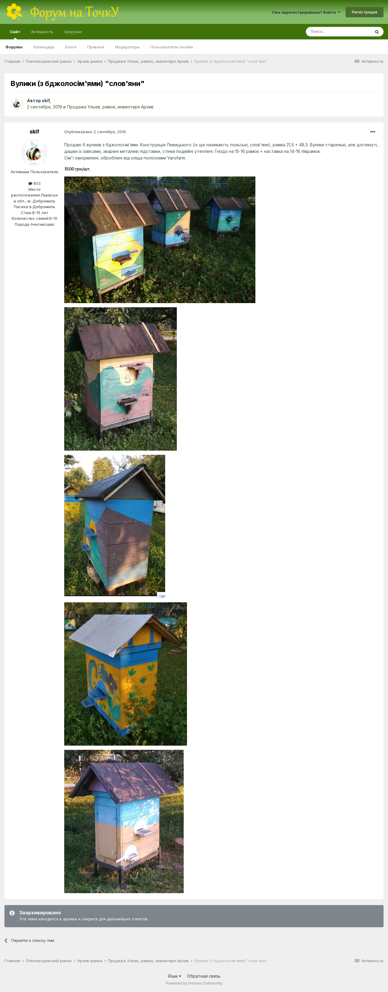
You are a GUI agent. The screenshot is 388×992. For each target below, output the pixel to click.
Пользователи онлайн (171, 46)
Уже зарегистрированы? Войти (306, 12)
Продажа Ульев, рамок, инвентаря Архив (110, 106)
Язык (174, 976)
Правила (95, 46)
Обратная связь (203, 976)
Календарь (43, 46)
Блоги (70, 46)
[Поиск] (338, 31)
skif (46, 100)
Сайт (15, 34)
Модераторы (127, 46)
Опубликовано (95, 131)
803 (34, 183)
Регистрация (364, 12)
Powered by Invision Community (194, 983)
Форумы (14, 46)
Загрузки (73, 31)
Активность (42, 31)
